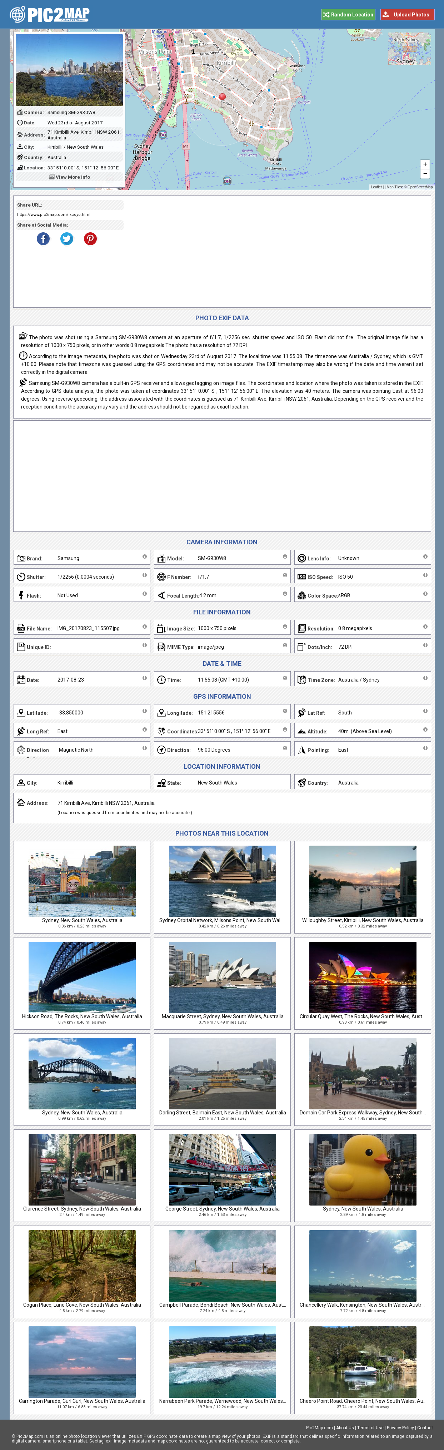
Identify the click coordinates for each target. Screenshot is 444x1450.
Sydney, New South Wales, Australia (82, 920)
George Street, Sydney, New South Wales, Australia (222, 1209)
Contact (425, 1427)
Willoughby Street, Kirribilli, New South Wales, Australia (363, 920)
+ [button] (425, 164)
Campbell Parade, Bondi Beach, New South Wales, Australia (226, 1305)
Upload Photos (411, 15)
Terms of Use (370, 1427)
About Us (345, 1427)
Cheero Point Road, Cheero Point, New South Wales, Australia (368, 1401)
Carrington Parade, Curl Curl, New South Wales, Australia (82, 1401)
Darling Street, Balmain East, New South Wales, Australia (222, 1112)
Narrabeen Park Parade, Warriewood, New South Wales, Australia (232, 1401)
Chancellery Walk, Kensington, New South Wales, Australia (364, 1305)
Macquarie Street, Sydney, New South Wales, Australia (223, 1016)
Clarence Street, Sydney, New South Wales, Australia (82, 1209)
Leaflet (376, 187)
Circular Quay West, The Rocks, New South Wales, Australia (366, 1016)
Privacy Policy (400, 1427)
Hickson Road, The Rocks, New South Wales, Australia (82, 1016)
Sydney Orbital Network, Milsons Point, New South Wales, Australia (233, 920)
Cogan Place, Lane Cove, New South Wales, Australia (82, 1305)
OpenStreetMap (420, 187)
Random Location (352, 15)
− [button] (425, 174)
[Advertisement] (274, 252)
